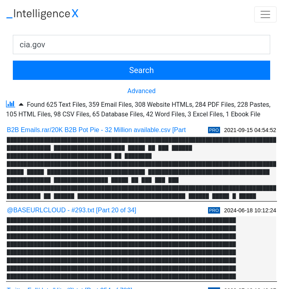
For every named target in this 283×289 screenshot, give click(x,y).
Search (141, 70)
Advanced (141, 91)
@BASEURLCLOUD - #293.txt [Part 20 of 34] (71, 210)
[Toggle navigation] (265, 14)
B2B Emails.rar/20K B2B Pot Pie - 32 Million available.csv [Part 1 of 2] (106, 129)
